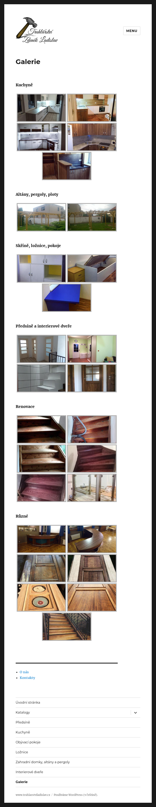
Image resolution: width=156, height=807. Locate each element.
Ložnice (22, 752)
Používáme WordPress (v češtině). (76, 795)
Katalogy (23, 712)
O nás (24, 672)
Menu (131, 31)
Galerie (22, 782)
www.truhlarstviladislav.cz (33, 795)
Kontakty (27, 678)
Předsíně (23, 722)
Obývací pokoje (28, 742)
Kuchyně (23, 732)
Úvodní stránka (28, 702)
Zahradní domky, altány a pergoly (43, 762)
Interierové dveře (29, 772)
